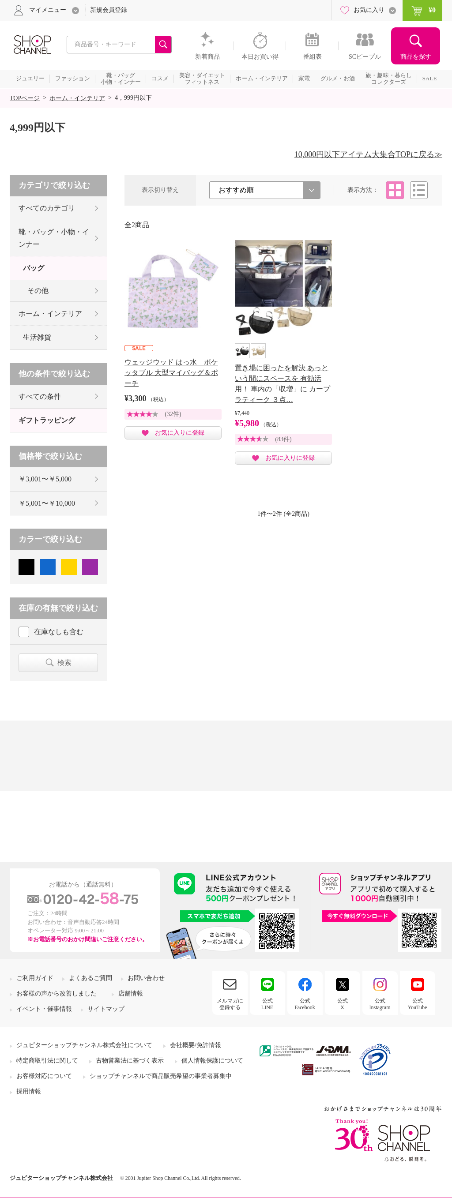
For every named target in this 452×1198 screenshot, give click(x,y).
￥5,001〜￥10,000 (47, 503)
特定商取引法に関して (47, 1060)
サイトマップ (105, 1009)
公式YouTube (417, 1004)
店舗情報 (130, 993)
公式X (342, 1004)
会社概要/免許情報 (195, 1045)
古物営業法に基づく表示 (130, 1060)
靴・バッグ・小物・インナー (54, 238)
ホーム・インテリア (77, 98)
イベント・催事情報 (44, 1009)
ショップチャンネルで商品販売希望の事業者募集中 (161, 1076)
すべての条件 (40, 396)
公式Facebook (304, 1004)
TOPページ (25, 98)
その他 (38, 290)
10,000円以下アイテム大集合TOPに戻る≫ (368, 154)
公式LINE (267, 1004)
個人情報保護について (212, 1060)
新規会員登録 (108, 10)
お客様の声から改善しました (56, 993)
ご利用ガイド (34, 978)
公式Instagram (380, 1004)
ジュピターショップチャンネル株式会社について (84, 1045)
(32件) (173, 414)
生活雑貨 (37, 337)
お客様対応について (44, 1076)
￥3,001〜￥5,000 (45, 479)
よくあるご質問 (90, 978)
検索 (64, 662)
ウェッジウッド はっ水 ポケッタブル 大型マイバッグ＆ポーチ (171, 372)
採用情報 (28, 1091)
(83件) (283, 439)
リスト (419, 190)
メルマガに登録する (230, 1004)
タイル (395, 190)
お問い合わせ (146, 978)
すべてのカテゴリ (47, 208)
